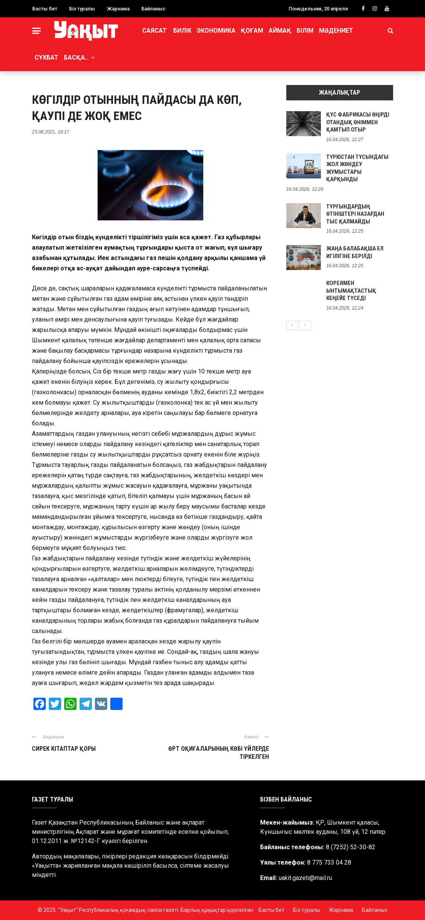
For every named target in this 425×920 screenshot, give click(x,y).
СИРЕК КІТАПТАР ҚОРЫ (64, 748)
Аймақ (280, 30)
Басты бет (44, 9)
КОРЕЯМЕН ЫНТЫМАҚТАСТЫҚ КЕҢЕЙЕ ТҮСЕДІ (351, 291)
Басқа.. (76, 57)
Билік (182, 30)
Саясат (154, 30)
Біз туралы (82, 9)
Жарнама (118, 9)
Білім (305, 30)
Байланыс (153, 9)
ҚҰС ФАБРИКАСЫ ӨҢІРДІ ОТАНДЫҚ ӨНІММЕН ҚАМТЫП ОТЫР (357, 122)
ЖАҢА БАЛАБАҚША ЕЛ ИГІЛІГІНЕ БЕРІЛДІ (354, 252)
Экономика (216, 30)
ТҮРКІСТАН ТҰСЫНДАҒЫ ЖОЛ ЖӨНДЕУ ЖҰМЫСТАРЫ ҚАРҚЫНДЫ (357, 168)
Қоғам (252, 30)
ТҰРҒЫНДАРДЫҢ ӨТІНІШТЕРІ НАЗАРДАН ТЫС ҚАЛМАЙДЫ (355, 214)
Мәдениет (336, 30)
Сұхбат (46, 57)
